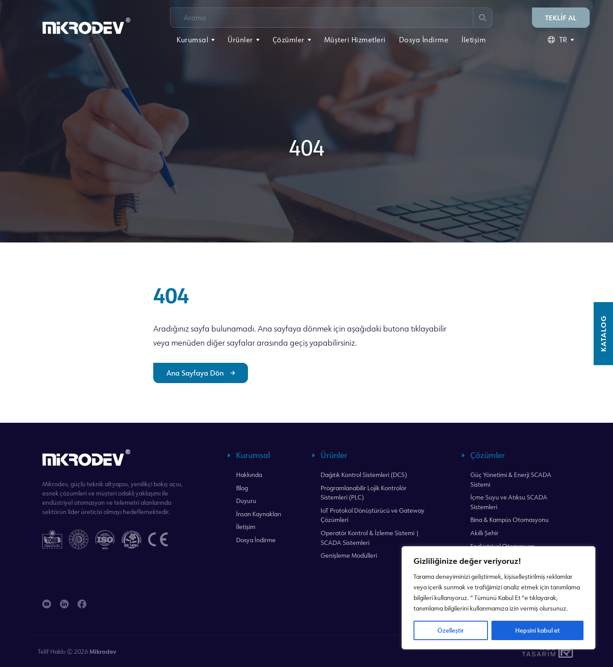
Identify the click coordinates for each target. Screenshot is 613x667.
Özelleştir (450, 630)
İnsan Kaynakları (258, 514)
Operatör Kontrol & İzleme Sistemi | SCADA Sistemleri (370, 537)
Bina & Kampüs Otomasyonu (509, 519)
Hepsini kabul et (537, 630)
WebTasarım (538, 651)
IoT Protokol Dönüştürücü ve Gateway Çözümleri (373, 515)
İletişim (474, 39)
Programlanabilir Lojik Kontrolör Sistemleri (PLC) (363, 492)
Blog (242, 488)
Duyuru (246, 500)
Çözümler (289, 39)
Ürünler (240, 39)
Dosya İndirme (424, 39)
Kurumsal (192, 39)
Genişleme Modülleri (349, 555)
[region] (498, 597)
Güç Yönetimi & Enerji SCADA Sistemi (510, 479)
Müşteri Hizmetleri (355, 39)
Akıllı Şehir (484, 533)
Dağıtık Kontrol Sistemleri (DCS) (364, 474)
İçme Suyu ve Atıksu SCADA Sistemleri (508, 501)
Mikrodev (102, 651)
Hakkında (249, 474)
